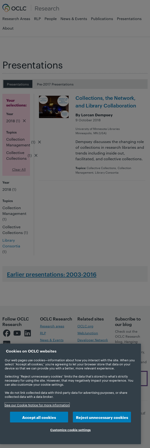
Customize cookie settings (70, 429)
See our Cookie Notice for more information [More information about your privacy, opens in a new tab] (37, 405)
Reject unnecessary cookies (102, 417)
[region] (70, 394)
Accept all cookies (39, 417)
